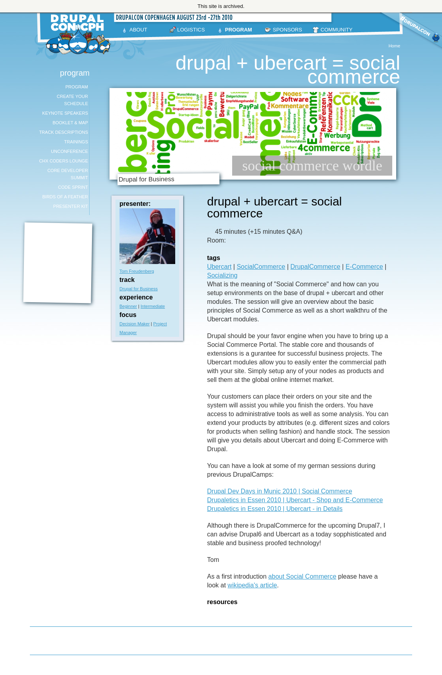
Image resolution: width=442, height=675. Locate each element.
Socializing (222, 275)
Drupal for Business (138, 288)
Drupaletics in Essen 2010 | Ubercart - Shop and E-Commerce (295, 500)
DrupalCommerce (315, 266)
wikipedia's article (252, 585)
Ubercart (219, 266)
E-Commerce (364, 266)
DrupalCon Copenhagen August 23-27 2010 (79, 34)
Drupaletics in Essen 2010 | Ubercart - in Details (274, 508)
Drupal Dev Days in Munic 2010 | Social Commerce (279, 491)
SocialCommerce (261, 266)
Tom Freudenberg (136, 271)
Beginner (128, 306)
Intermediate (153, 306)
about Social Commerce (302, 576)
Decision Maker (134, 323)
